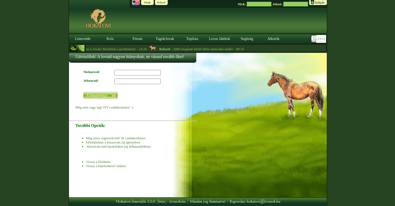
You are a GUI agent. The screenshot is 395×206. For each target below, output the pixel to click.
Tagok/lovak (165, 39)
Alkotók (273, 39)
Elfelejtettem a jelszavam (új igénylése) (113, 142)
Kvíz (110, 39)
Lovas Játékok (219, 39)
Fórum (137, 39)
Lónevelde (83, 39)
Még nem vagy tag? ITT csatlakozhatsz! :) (104, 107)
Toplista (192, 39)
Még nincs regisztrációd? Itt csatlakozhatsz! (116, 138)
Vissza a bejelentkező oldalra (106, 166)
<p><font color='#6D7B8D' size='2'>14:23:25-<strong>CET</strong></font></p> (319, 39)
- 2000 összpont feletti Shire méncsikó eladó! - (201, 49)
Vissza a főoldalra (98, 162)
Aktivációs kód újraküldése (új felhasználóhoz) (118, 146)
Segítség (247, 39)
